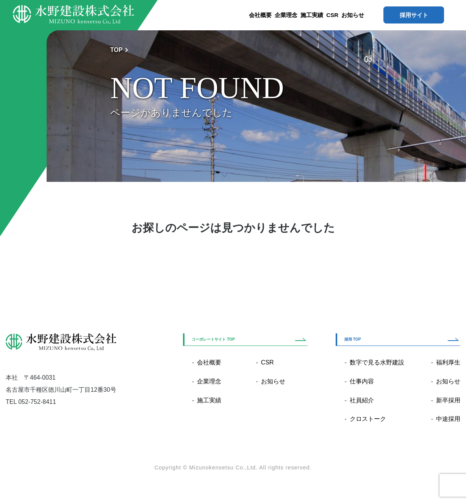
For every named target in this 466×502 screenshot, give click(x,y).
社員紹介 (362, 400)
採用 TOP (352, 339)
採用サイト (414, 15)
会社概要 (260, 15)
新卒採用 (448, 400)
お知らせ (352, 15)
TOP (116, 50)
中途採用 (448, 419)
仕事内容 (362, 381)
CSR (332, 15)
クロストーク (368, 419)
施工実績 (311, 15)
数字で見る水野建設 (377, 362)
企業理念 (286, 15)
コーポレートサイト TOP (213, 339)
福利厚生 (448, 362)
